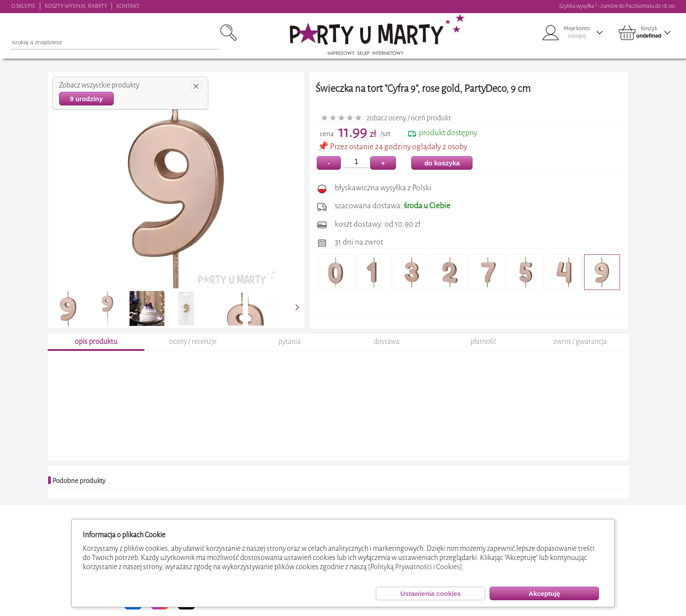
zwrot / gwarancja (580, 341)
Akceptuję (544, 593)
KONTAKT (128, 6)
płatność (483, 341)
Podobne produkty (78, 480)
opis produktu (96, 341)
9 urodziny (86, 98)
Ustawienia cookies (430, 593)
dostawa (386, 341)
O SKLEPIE (23, 6)
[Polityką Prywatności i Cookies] (415, 566)
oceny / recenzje (193, 341)
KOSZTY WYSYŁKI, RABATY (76, 6)
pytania (289, 341)
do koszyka (442, 163)
